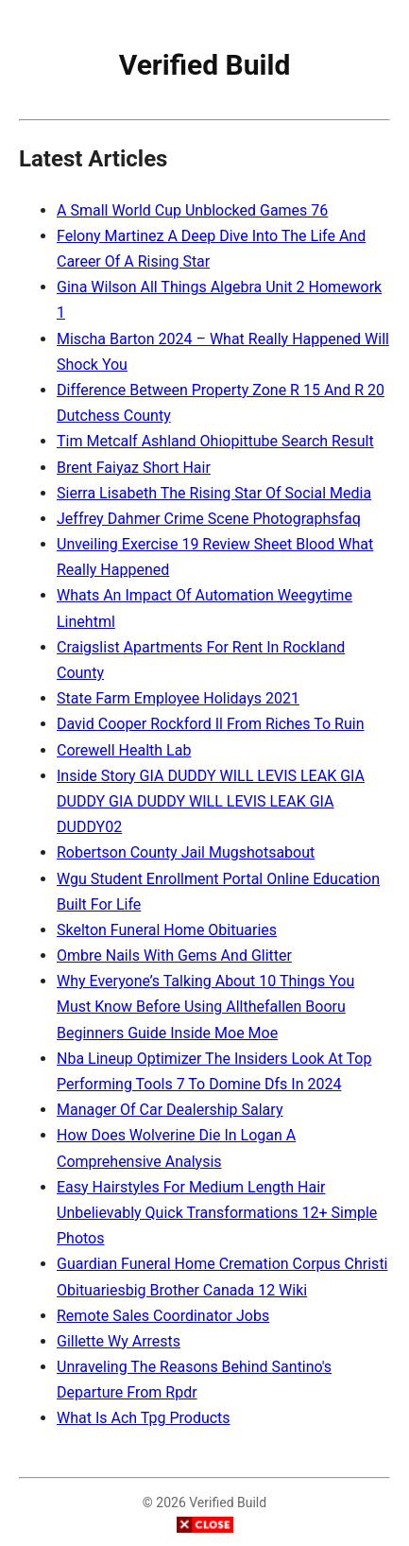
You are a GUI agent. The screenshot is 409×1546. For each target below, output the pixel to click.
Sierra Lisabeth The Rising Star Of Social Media (214, 493)
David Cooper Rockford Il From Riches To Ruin (211, 724)
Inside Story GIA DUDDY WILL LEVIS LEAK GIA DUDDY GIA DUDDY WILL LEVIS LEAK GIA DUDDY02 (211, 801)
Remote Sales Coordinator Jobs (163, 1316)
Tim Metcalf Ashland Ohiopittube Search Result (215, 441)
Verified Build (205, 64)
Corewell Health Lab (124, 750)
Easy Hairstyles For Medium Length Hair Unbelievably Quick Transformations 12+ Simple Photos (217, 1212)
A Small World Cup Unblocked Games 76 (192, 210)
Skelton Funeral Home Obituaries (167, 930)
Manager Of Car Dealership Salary (169, 1110)
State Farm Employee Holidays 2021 (178, 698)
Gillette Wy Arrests (118, 1341)
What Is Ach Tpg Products (143, 1418)
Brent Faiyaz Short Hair (134, 468)
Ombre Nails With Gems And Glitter (174, 955)
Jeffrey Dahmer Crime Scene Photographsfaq (209, 519)
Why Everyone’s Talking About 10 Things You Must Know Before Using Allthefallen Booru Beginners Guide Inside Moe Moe (205, 1006)
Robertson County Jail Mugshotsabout (186, 852)
